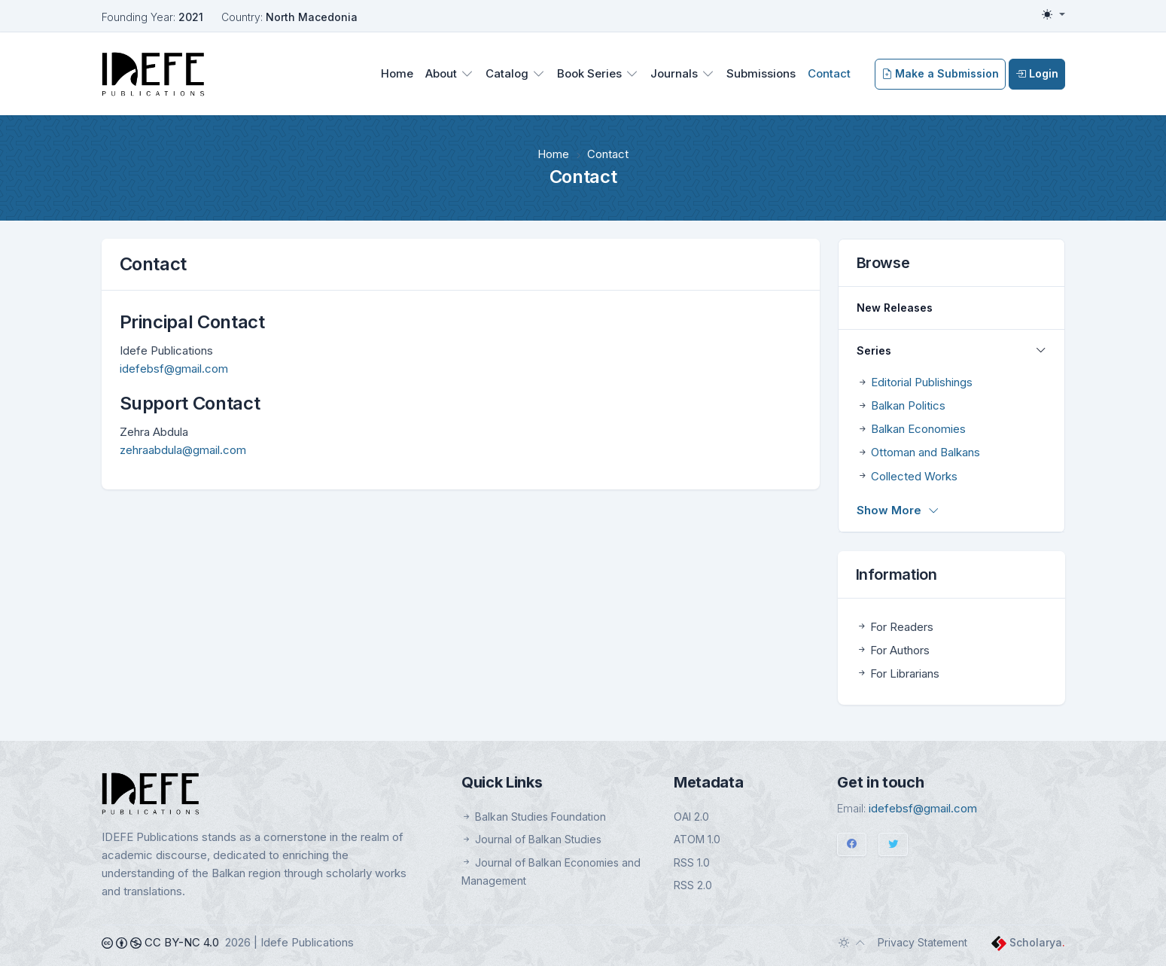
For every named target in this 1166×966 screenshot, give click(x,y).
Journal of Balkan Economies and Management (551, 871)
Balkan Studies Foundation (533, 816)
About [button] (441, 73)
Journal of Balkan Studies (531, 839)
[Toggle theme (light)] (1053, 14)
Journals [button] (674, 73)
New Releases (895, 307)
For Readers (894, 627)
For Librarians (897, 673)
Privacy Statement (922, 942)
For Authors (893, 650)
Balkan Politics (908, 405)
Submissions (761, 73)
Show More (898, 510)
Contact (829, 73)
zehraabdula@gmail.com (183, 450)
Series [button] (874, 350)
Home (397, 73)
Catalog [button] (507, 73)
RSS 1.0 (692, 862)
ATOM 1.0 (697, 839)
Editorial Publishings (922, 382)
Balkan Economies (918, 429)
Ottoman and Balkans (925, 452)
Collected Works (914, 476)
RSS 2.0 (693, 885)
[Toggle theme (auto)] (852, 942)
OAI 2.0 (691, 816)
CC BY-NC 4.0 (160, 942)
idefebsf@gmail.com (174, 368)
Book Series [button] (589, 73)
